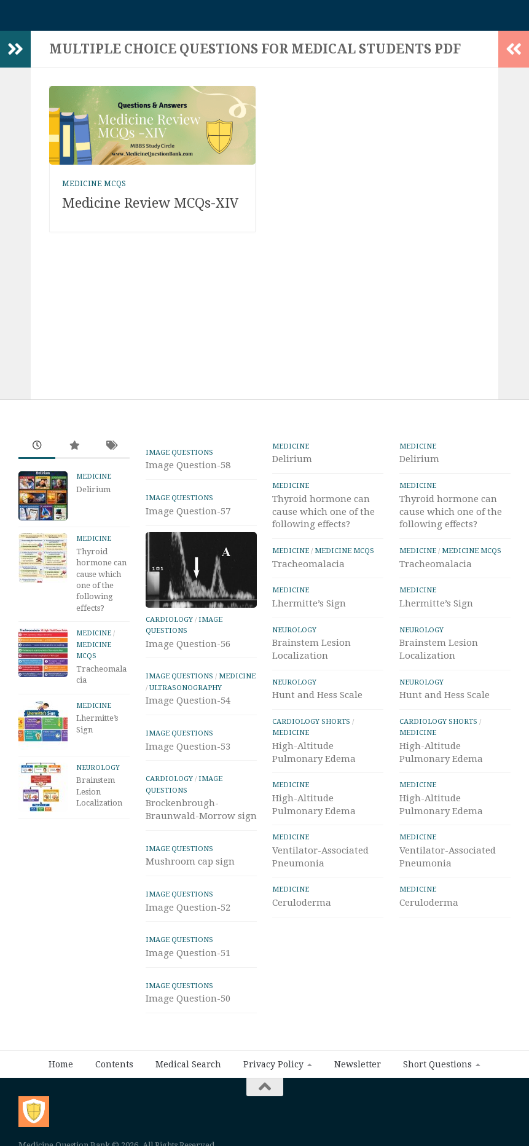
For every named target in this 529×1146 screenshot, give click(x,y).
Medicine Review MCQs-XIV (150, 209)
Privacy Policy (273, 1070)
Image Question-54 (188, 706)
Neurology (98, 774)
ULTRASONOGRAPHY (185, 693)
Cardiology (169, 625)
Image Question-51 (188, 959)
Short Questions (437, 1070)
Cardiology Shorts (311, 727)
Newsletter (357, 1070)
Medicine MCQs (94, 190)
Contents (114, 1070)
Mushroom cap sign (190, 867)
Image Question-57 (188, 517)
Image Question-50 (188, 1004)
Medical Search (188, 1070)
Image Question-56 (188, 650)
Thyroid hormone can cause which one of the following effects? (323, 518)
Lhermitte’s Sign (309, 609)
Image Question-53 (188, 752)
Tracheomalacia (308, 570)
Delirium (93, 495)
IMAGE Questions (179, 458)
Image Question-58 (188, 471)
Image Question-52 (188, 913)
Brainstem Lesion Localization (99, 798)
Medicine (93, 483)
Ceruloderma (301, 908)
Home (61, 1070)
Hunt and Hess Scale (317, 701)
